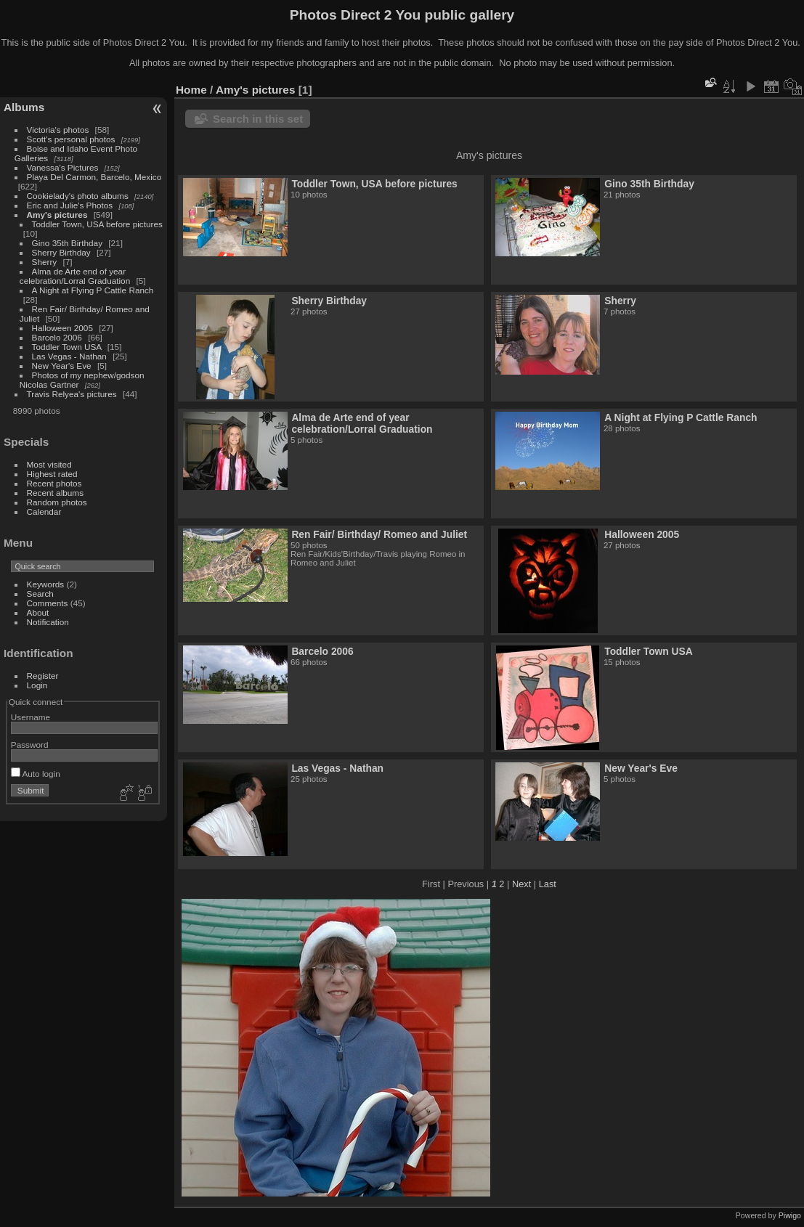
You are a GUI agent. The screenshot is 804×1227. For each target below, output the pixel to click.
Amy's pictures (57, 214)
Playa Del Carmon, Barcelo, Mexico (94, 177)
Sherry (44, 261)
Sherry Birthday (61, 252)
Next (521, 884)
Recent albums (55, 492)
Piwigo (790, 1215)
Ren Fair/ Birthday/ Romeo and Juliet (379, 534)
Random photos (57, 502)
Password (30, 744)
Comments (47, 603)
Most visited (49, 464)
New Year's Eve (62, 365)
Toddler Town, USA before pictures (97, 224)
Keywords (46, 584)
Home (191, 89)
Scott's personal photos (71, 139)
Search (40, 593)
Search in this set (258, 119)
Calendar (44, 511)
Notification (48, 622)
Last (547, 884)
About (38, 612)
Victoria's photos (58, 129)
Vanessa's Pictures (63, 167)
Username (30, 717)
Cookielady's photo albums (78, 195)
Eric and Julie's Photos (70, 205)
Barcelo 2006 (57, 337)
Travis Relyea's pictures (72, 394)
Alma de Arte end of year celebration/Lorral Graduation (75, 275)
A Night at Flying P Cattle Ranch (93, 290)
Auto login (35, 773)
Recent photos (54, 483)
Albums (24, 107)
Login (37, 685)
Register (43, 675)
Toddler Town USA (67, 346)
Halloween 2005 (62, 328)
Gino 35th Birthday (67, 243)
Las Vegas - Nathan (69, 356)
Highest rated (52, 473)
